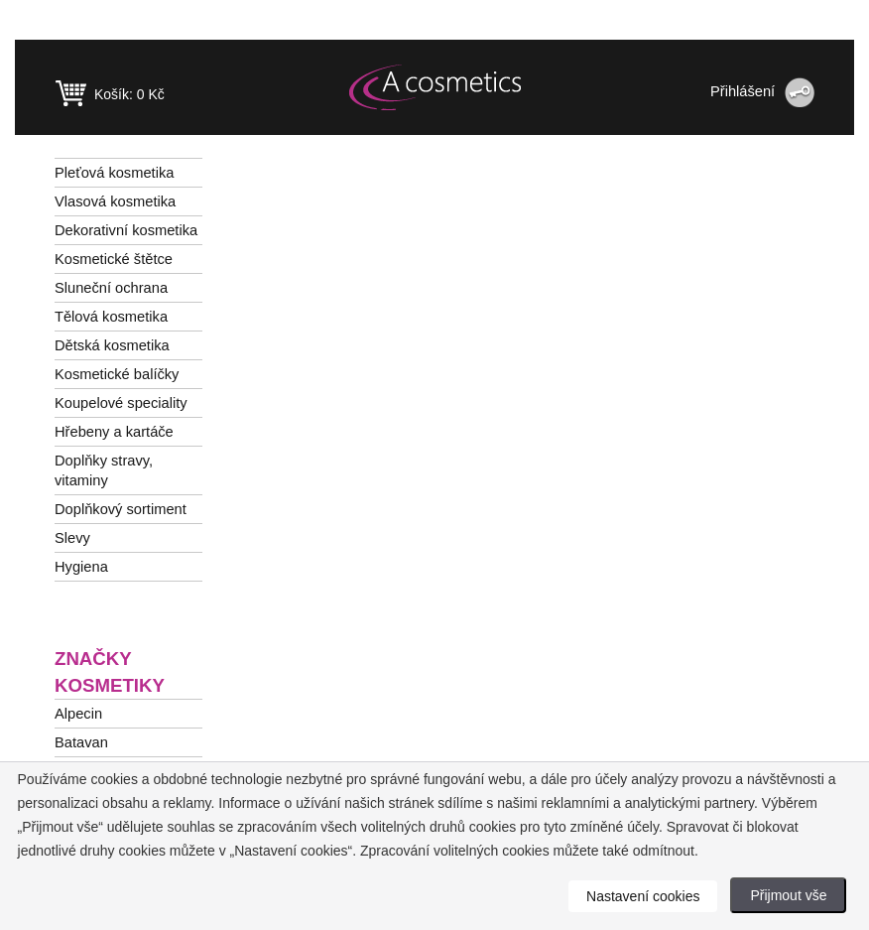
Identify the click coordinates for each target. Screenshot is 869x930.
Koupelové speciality (121, 403)
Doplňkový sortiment (120, 509)
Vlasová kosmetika (115, 201)
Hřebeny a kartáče (114, 432)
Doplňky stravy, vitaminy (104, 470)
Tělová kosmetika (111, 317)
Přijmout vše (788, 895)
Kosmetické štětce (114, 259)
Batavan (81, 742)
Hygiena (81, 567)
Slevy (72, 538)
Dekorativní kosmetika (126, 230)
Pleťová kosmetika (114, 173)
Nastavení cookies (642, 896)
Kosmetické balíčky (117, 374)
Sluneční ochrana (111, 288)
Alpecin (78, 714)
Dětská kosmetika (112, 345)
